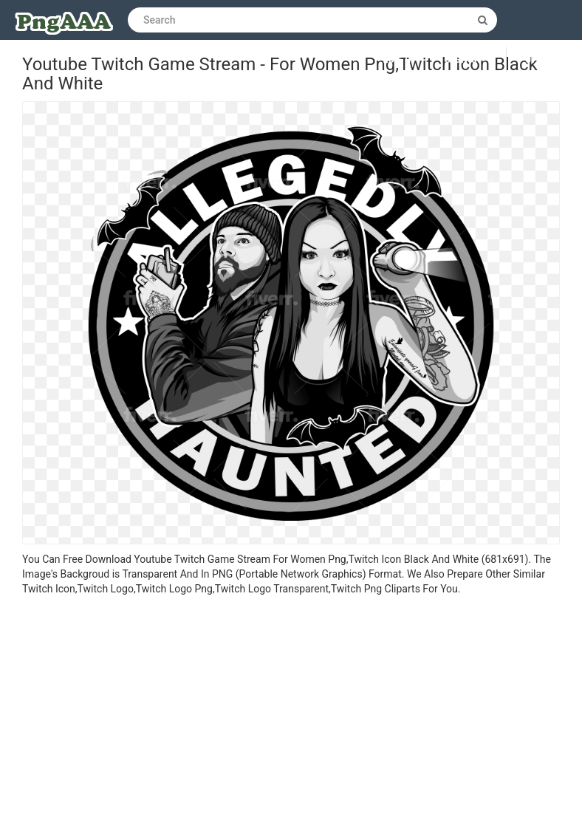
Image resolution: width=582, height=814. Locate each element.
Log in (399, 60)
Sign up (464, 60)
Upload (544, 60)
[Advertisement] (291, 706)
